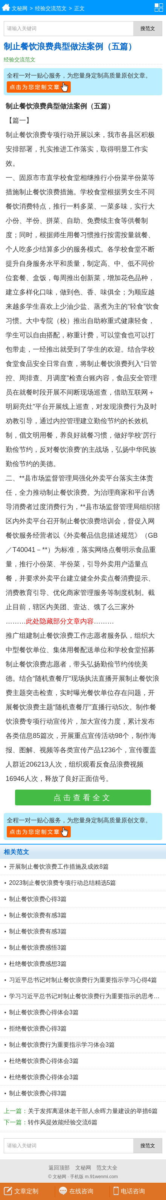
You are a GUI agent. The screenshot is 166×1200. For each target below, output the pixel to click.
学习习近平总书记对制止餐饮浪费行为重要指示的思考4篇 (86, 996)
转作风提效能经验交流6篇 (62, 1122)
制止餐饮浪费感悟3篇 (38, 947)
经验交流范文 (51, 8)
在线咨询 (81, 1191)
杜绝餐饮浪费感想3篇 (38, 964)
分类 (160, 7)
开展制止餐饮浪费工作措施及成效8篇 (59, 866)
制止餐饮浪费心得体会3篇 (44, 1012)
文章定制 (26, 1191)
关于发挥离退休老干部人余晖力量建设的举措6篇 (93, 1111)
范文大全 (106, 1168)
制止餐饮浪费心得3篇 (38, 899)
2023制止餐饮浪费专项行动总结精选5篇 (62, 883)
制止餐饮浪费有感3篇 (38, 915)
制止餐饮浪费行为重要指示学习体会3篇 (62, 1044)
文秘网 (19, 8)
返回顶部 (59, 1168)
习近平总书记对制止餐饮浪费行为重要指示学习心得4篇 (83, 980)
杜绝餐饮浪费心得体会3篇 (44, 1061)
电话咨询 (133, 1191)
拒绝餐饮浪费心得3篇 (38, 1028)
